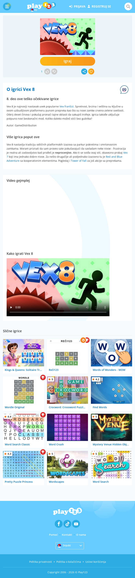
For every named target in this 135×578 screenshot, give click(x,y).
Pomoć (53, 534)
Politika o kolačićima (68, 561)
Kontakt (67, 534)
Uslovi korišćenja (95, 561)
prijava (77, 6)
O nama (81, 534)
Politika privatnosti (40, 561)
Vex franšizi (67, 106)
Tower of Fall (79, 160)
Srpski (64, 546)
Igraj (68, 60)
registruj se (99, 6)
